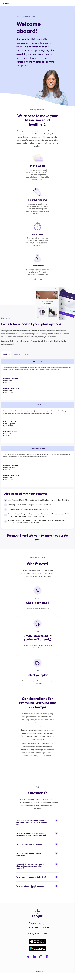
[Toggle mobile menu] (72, 3)
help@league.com (37, 933)
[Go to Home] (6, 3)
